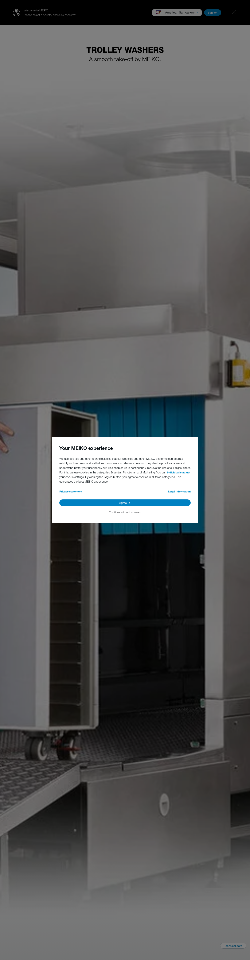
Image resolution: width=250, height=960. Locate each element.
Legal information (179, 491)
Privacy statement (70, 491)
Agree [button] (123, 502)
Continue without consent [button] (125, 512)
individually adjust (178, 472)
